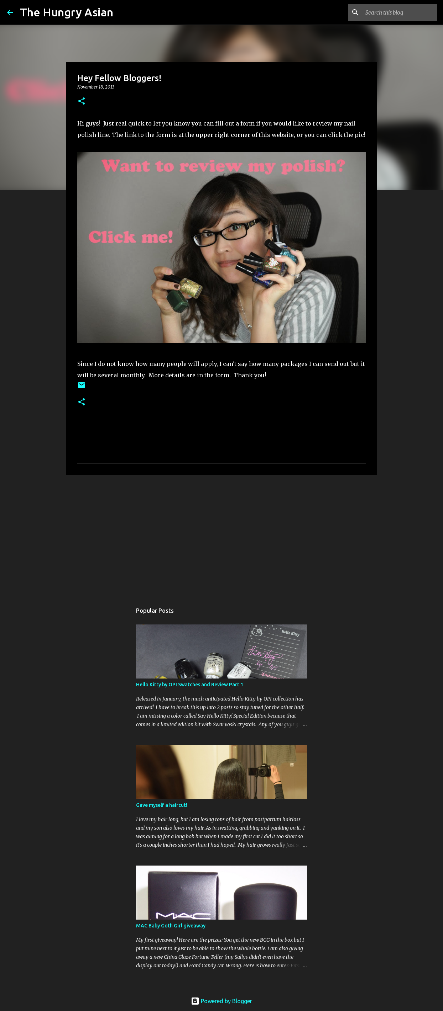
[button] (81, 101)
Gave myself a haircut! (161, 805)
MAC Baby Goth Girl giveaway (170, 925)
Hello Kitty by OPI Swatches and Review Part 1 (189, 684)
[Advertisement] (221, 535)
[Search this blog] (400, 12)
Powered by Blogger (221, 1001)
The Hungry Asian (66, 12)
